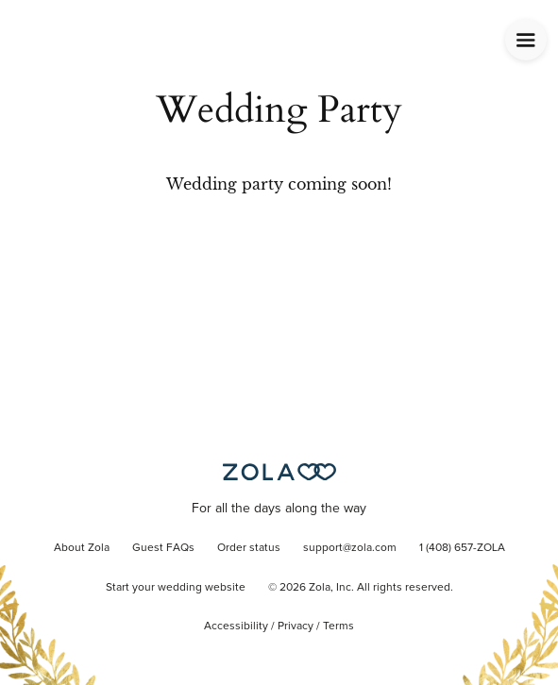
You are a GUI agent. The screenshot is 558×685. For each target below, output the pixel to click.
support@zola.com (350, 548)
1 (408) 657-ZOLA (462, 548)
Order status (248, 548)
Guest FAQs (163, 548)
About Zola (82, 548)
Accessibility (236, 626)
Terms (338, 626)
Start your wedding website (175, 587)
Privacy (295, 626)
